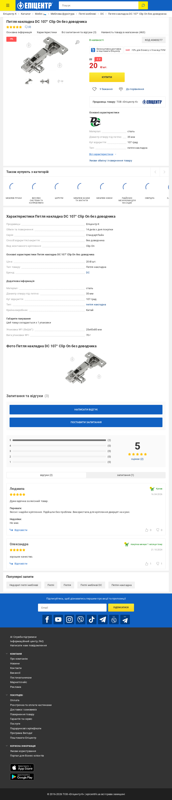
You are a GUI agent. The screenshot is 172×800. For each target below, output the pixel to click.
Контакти (16, 668)
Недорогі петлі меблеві (24, 585)
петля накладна (96, 304)
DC (87, 272)
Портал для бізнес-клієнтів (27, 755)
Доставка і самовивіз (23, 709)
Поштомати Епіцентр (23, 737)
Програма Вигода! (21, 732)
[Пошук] (143, 5)
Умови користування (23, 751)
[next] (164, 172)
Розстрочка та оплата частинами (31, 704)
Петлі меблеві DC (91, 585)
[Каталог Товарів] (8, 5)
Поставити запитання (86, 422)
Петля (67, 585)
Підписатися (121, 607)
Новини (15, 663)
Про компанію (19, 658)
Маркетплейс (18, 682)
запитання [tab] (123, 475)
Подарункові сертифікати (26, 728)
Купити (107, 77)
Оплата (14, 700)
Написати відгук (86, 409)
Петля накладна (122, 585)
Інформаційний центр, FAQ (27, 641)
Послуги (15, 723)
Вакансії (15, 672)
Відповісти (18, 530)
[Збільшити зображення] (77, 42)
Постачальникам (21, 677)
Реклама (15, 686)
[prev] (155, 172)
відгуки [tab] (44, 475)
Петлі (51, 585)
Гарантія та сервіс (21, 718)
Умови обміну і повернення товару (110, 160)
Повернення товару (22, 714)
